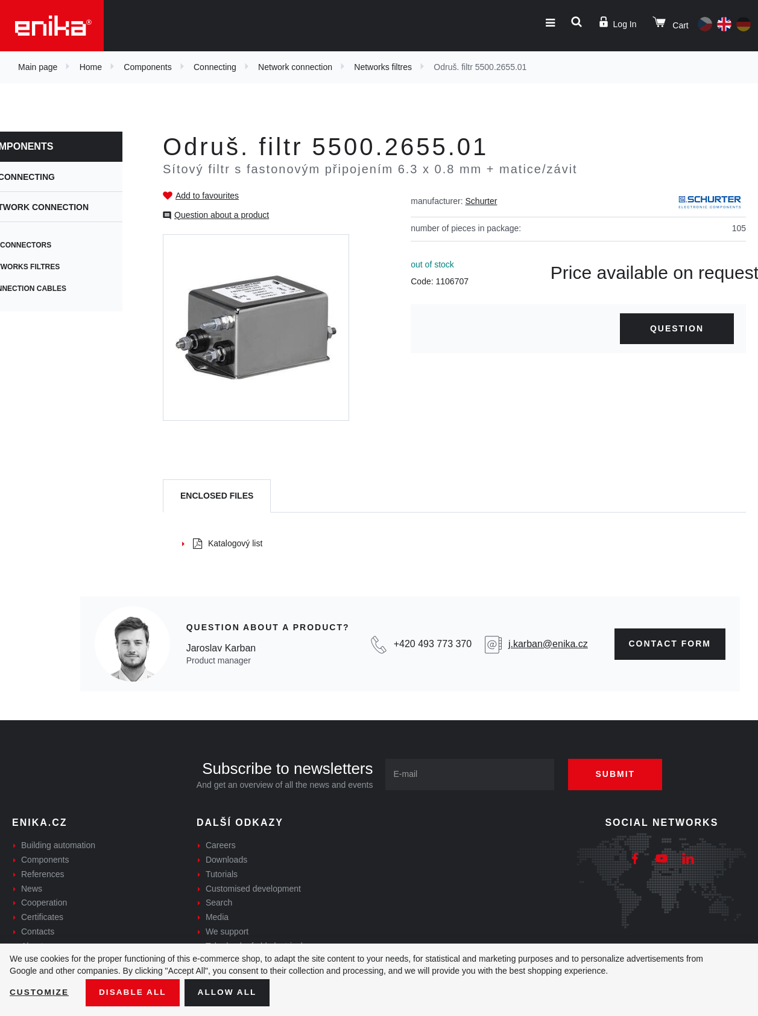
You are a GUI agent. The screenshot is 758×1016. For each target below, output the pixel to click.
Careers (221, 845)
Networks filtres (383, 67)
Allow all (230, 992)
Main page (37, 67)
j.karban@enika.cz (548, 644)
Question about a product (221, 215)
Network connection (295, 67)
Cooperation (44, 902)
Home (91, 67)
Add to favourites (207, 195)
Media (217, 917)
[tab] (217, 496)
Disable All (134, 992)
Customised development (253, 888)
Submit (618, 774)
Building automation (58, 845)
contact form (670, 643)
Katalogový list (227, 543)
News (31, 888)
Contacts (37, 931)
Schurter (481, 201)
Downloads (226, 859)
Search (219, 902)
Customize (40, 992)
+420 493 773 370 (433, 644)
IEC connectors (44, 245)
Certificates (42, 917)
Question (677, 328)
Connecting (215, 67)
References (43, 874)
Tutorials (222, 874)
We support (227, 931)
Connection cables (52, 288)
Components (147, 67)
